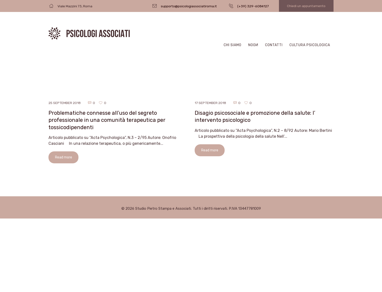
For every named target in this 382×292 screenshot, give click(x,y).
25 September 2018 (65, 103)
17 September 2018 (211, 103)
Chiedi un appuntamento (306, 6)
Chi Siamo (232, 45)
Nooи (253, 45)
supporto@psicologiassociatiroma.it (189, 6)
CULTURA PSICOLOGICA (309, 45)
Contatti (274, 45)
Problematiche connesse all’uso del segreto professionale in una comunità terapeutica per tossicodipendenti (107, 120)
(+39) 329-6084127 (253, 6)
